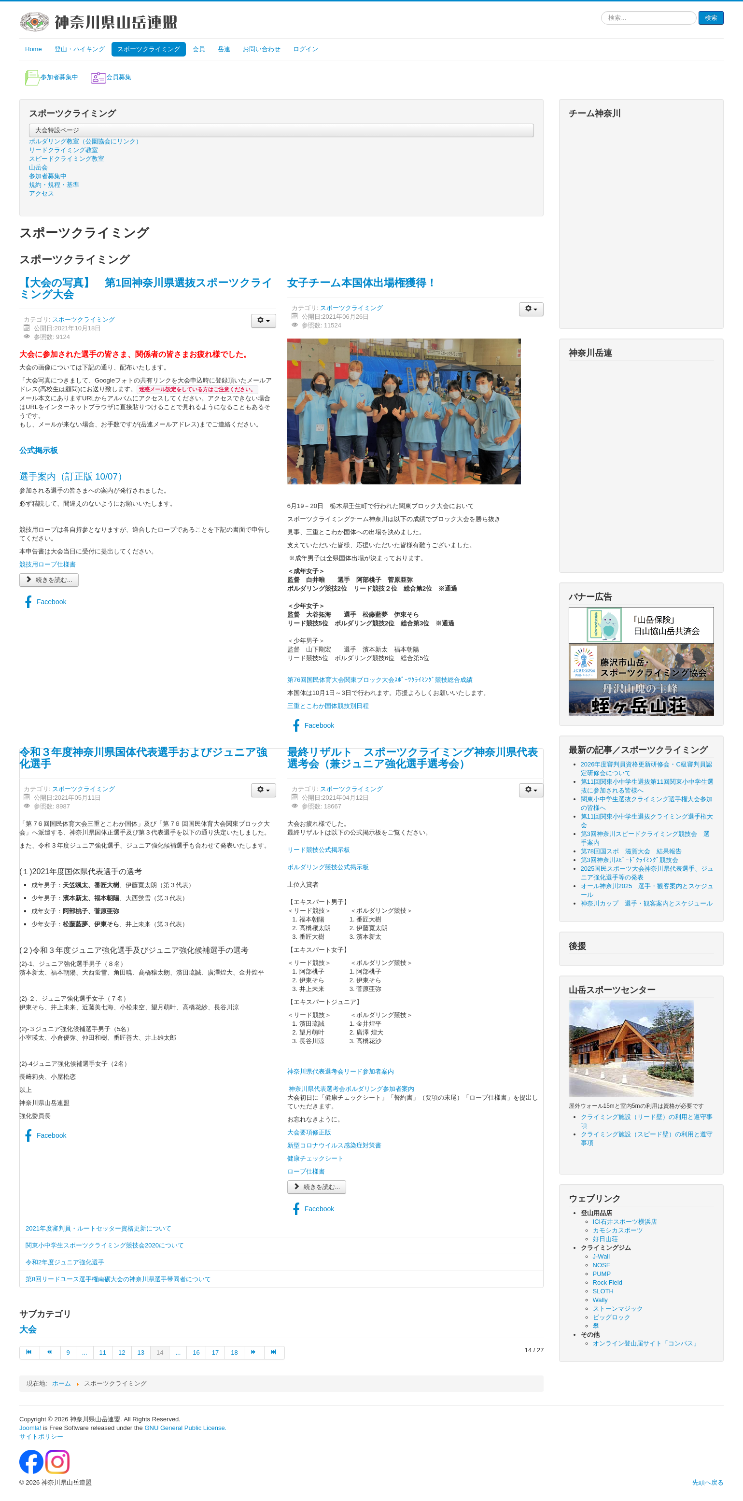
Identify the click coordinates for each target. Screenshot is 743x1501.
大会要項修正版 (309, 1132)
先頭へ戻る (708, 1482)
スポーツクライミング (148, 49)
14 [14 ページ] (159, 1352)
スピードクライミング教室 (66, 158)
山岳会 (38, 167)
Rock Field (607, 1282)
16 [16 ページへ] (196, 1352)
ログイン (305, 49)
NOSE (602, 1265)
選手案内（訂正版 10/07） (73, 476)
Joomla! (30, 1427)
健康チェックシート (315, 1158)
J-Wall (601, 1256)
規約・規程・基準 (54, 184)
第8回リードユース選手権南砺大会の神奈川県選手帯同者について (118, 1279)
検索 (711, 17)
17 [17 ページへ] (215, 1352)
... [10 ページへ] (84, 1352)
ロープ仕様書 (306, 1171)
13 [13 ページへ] (141, 1352)
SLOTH (603, 1291)
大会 (28, 1329)
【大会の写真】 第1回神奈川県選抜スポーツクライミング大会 (146, 288)
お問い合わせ (261, 49)
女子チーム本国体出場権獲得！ (362, 283)
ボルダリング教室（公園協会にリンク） (85, 141)
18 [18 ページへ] (234, 1352)
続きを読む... (49, 579)
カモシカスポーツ (618, 1230)
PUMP (602, 1273)
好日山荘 (605, 1239)
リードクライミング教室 (63, 150)
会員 (199, 49)
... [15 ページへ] (178, 1352)
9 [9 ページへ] (68, 1352)
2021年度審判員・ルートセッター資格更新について (98, 1228)
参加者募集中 (48, 176)
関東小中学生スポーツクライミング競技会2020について (105, 1245)
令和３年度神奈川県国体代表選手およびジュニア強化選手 (143, 758)
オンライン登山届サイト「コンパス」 (646, 1343)
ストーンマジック (618, 1308)
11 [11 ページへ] (102, 1352)
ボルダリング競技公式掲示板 (328, 867)
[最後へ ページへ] (275, 1352)
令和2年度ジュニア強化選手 (65, 1262)
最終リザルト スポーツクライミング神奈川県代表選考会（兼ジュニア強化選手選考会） (412, 758)
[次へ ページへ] (254, 1352)
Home (33, 49)
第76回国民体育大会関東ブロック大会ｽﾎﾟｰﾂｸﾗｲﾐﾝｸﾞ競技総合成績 (380, 679)
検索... (601, 11)
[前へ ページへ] (50, 1352)
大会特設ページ (57, 130)
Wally (600, 1299)
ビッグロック (612, 1317)
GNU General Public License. (185, 1427)
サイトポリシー (41, 1436)
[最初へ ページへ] (29, 1352)
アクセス (41, 193)
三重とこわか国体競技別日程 (328, 705)
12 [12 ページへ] (121, 1352)
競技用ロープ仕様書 (47, 564)
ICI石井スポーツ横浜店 (625, 1221)
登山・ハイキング (80, 49)
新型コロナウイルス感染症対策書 (334, 1145)
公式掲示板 (38, 450)
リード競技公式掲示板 (318, 849)
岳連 (224, 49)
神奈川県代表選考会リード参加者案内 (340, 1071)
